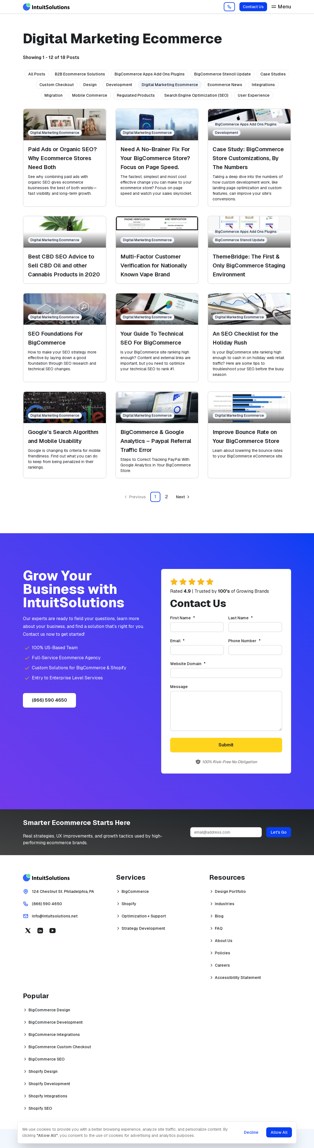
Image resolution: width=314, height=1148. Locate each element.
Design (90, 84)
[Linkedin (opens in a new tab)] (40, 931)
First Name (191, 618)
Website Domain (197, 664)
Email (186, 641)
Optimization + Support (144, 916)
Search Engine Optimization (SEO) (196, 95)
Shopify (129, 903)
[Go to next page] (183, 497)
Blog (219, 916)
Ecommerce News (225, 84)
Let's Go (279, 832)
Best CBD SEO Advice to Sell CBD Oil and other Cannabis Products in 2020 (64, 265)
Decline (251, 1132)
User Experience (254, 95)
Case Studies (273, 74)
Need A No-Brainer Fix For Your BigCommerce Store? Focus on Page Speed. (155, 158)
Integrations (263, 84)
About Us (223, 940)
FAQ (219, 928)
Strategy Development (143, 928)
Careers (222, 965)
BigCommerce (135, 891)
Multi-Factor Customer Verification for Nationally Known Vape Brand (153, 265)
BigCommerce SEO (46, 1059)
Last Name (249, 618)
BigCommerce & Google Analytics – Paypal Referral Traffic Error (155, 441)
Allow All (279, 1132)
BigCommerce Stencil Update (222, 74)
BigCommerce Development (55, 1022)
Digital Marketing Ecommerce (170, 84)
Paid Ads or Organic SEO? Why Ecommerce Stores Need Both (62, 158)
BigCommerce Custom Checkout (59, 1046)
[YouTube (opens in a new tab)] (52, 931)
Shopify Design (43, 1071)
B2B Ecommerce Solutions (80, 74)
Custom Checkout (56, 84)
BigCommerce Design (49, 1009)
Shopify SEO (40, 1108)
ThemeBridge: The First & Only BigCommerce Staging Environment (249, 265)
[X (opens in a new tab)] (28, 931)
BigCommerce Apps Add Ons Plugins (150, 74)
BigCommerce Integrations (54, 1034)
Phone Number (253, 641)
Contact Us (253, 6)
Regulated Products (136, 95)
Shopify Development (49, 1083)
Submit (226, 745)
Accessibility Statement (238, 977)
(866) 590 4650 (49, 700)
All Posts (36, 74)
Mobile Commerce (89, 95)
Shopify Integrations (47, 1096)
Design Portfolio (230, 891)
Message (179, 687)
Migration (53, 95)
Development (119, 84)
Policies (222, 952)
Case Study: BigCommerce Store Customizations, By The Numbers (248, 158)
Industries (224, 903)
